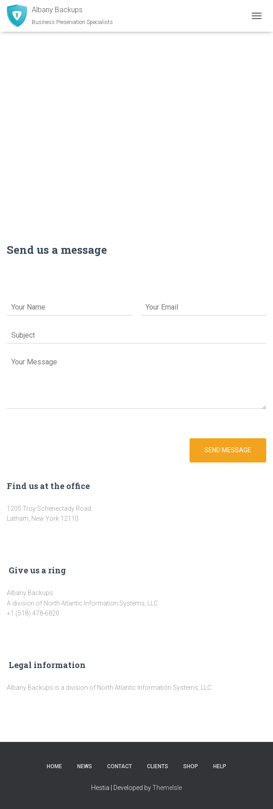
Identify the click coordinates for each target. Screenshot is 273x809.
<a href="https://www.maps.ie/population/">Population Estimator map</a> (136, 122)
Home (54, 766)
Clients (157, 766)
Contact (119, 766)
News (84, 766)
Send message (228, 450)
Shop (190, 766)
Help (219, 766)
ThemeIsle (167, 787)
